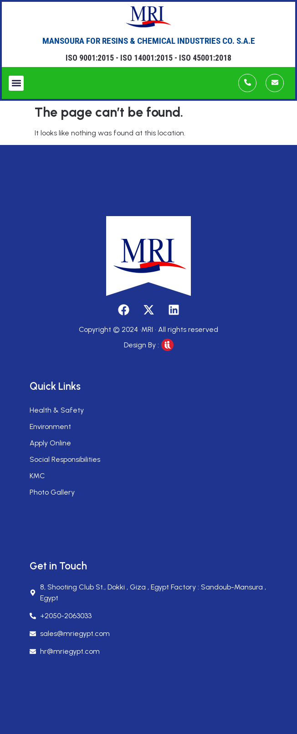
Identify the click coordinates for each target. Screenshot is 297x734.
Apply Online (50, 443)
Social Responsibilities (65, 459)
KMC (37, 475)
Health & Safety (57, 410)
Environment (50, 426)
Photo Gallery (52, 492)
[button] (16, 83)
